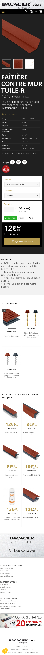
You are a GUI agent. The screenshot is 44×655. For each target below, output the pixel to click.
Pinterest (24, 162)
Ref (3, 153)
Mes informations (5, 587)
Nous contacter (22, 550)
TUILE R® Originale (11, 336)
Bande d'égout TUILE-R (31, 434)
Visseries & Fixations (6, 576)
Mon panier (3, 590)
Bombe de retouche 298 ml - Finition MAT (12, 518)
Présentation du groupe (7, 604)
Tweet (18, 162)
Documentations (5, 609)
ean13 (23, 153)
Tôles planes (4, 571)
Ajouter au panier (22, 241)
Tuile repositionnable (6, 568)
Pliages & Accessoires (6, 573)
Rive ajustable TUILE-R (31, 475)
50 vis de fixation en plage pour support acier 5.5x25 (11, 375)
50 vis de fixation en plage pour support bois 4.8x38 (31, 335)
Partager (12, 162)
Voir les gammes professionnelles (10, 606)
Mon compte (4, 585)
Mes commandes (5, 592)
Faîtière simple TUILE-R (12, 434)
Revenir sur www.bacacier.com (9, 601)
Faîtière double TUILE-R (31, 518)
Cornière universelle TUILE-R (12, 476)
